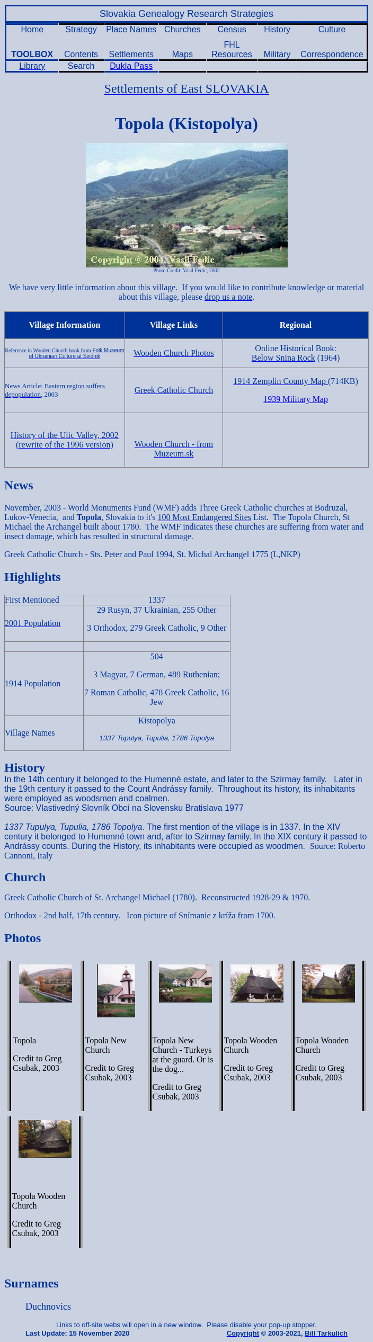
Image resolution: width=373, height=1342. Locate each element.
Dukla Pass (131, 65)
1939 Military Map (295, 399)
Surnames (31, 1283)
